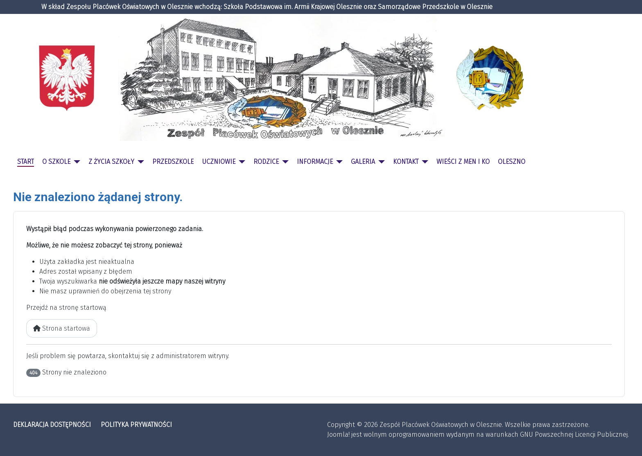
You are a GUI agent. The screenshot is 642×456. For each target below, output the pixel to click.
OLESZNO (511, 162)
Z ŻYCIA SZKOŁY (111, 162)
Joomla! (338, 434)
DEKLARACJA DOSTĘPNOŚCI (52, 425)
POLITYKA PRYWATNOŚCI (136, 425)
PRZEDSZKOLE (173, 162)
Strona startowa (61, 328)
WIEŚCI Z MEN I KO (463, 162)
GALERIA (363, 162)
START (25, 162)
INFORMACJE (315, 162)
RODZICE (266, 162)
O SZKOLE (56, 162)
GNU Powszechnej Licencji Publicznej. (574, 434)
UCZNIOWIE (218, 162)
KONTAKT (405, 162)
